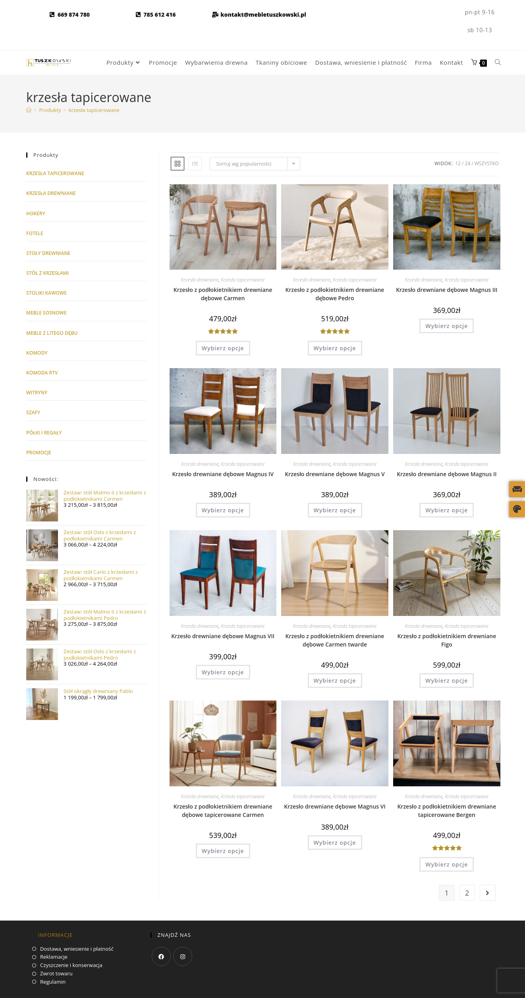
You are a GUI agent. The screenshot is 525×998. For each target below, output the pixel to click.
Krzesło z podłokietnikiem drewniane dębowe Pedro (335, 294)
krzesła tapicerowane (94, 110)
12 (458, 163)
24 (468, 163)
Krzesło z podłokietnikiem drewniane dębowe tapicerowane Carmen (223, 810)
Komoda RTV (42, 372)
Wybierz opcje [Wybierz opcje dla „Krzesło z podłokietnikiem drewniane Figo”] (446, 680)
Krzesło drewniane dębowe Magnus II (446, 474)
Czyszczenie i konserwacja (71, 965)
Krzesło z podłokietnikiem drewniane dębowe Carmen (223, 294)
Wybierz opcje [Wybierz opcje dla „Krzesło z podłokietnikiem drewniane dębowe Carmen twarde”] (335, 680)
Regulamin (53, 982)
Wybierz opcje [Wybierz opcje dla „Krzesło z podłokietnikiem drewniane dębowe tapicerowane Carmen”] (223, 851)
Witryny (36, 392)
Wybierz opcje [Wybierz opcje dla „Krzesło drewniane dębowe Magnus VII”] (223, 672)
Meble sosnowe (46, 312)
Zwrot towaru (56, 974)
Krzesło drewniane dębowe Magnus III (446, 289)
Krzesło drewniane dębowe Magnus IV (223, 474)
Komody (37, 352)
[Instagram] (182, 956)
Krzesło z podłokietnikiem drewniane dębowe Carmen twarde (335, 640)
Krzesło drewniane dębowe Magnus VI (335, 806)
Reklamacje (54, 957)
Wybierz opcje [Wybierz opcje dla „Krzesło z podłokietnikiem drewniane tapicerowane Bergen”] (446, 864)
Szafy (33, 412)
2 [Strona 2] (467, 893)
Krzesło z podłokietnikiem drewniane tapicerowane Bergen (446, 810)
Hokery (35, 213)
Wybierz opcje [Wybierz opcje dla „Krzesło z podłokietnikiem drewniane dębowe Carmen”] (223, 348)
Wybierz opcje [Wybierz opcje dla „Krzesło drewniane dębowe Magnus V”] (335, 510)
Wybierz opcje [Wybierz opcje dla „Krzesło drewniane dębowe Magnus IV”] (223, 510)
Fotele (34, 233)
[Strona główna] (28, 110)
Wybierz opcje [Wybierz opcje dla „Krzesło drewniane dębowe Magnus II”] (446, 510)
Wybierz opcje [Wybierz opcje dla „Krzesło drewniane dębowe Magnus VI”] (335, 842)
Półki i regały (44, 432)
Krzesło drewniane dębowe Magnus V (334, 474)
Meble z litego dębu (51, 333)
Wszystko (487, 163)
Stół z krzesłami (47, 273)
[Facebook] (161, 956)
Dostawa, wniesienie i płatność (77, 949)
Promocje (38, 452)
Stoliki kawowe (46, 293)
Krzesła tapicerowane (242, 279)
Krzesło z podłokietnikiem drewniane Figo (446, 640)
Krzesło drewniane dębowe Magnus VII (222, 636)
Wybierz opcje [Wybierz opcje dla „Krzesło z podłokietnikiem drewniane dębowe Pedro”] (335, 348)
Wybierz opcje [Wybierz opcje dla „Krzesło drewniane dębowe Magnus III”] (446, 326)
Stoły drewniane (48, 253)
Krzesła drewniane (199, 279)
